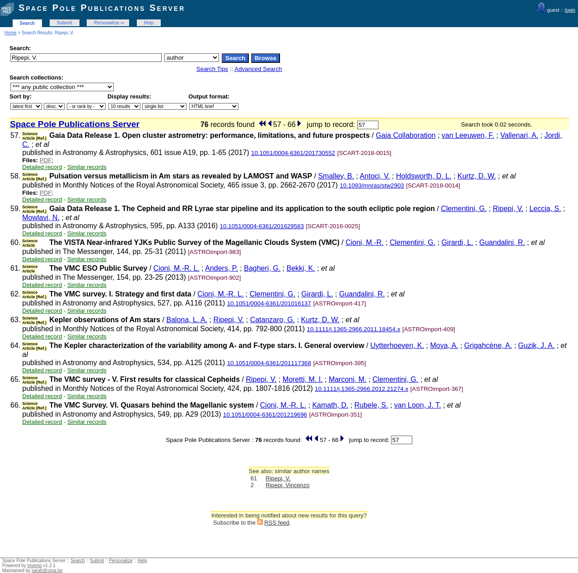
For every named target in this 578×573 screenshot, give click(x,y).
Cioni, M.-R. (364, 242)
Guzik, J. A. (536, 345)
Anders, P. (221, 268)
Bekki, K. (301, 268)
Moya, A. (444, 345)
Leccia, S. (545, 208)
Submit (64, 22)
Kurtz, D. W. (476, 176)
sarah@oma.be (47, 570)
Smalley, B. (336, 176)
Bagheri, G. (262, 268)
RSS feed (276, 522)
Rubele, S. (371, 405)
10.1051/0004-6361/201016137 (269, 303)
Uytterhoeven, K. (397, 345)
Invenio (35, 565)
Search (27, 23)
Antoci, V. (375, 176)
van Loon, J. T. (417, 405)
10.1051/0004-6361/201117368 (269, 363)
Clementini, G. (463, 208)
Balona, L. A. (186, 320)
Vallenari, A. (519, 135)
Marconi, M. (348, 379)
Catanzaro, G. (272, 320)
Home (11, 32)
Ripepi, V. (508, 208)
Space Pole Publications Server (102, 8)
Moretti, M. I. (303, 379)
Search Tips (212, 69)
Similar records (87, 167)
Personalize (106, 22)
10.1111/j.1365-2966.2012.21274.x (361, 388)
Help (149, 22)
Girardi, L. (457, 242)
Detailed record (42, 167)
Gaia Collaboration (406, 135)
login (570, 10)
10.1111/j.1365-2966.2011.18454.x (354, 329)
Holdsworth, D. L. (424, 176)
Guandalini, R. (502, 242)
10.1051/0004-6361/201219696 (265, 414)
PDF (46, 160)
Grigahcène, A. (488, 345)
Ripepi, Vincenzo (287, 485)
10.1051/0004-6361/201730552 (293, 153)
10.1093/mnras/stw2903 (372, 185)
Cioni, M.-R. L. (177, 268)
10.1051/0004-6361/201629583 (262, 226)
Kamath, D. (330, 405)
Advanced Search (258, 69)
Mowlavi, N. (41, 217)
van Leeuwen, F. (468, 135)
